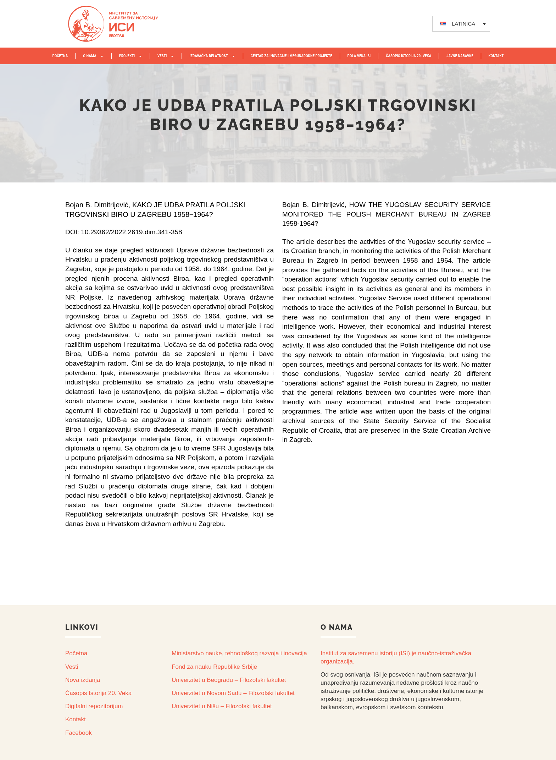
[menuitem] (461, 24)
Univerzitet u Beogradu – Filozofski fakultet (229, 680)
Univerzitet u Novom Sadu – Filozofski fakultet (233, 693)
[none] (461, 24)
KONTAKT (496, 56)
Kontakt (75, 719)
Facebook (78, 732)
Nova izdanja (82, 680)
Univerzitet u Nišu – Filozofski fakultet (222, 706)
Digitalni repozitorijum (94, 706)
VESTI (165, 56)
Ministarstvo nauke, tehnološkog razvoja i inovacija (239, 653)
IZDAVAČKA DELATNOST (212, 56)
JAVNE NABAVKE (459, 56)
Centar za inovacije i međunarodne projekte (291, 56)
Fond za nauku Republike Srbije (214, 666)
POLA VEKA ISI (359, 56)
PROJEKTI (130, 56)
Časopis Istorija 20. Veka (98, 693)
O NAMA (93, 56)
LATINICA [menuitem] (463, 24)
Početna (76, 653)
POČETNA (60, 56)
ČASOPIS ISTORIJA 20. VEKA (408, 56)
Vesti (71, 666)
